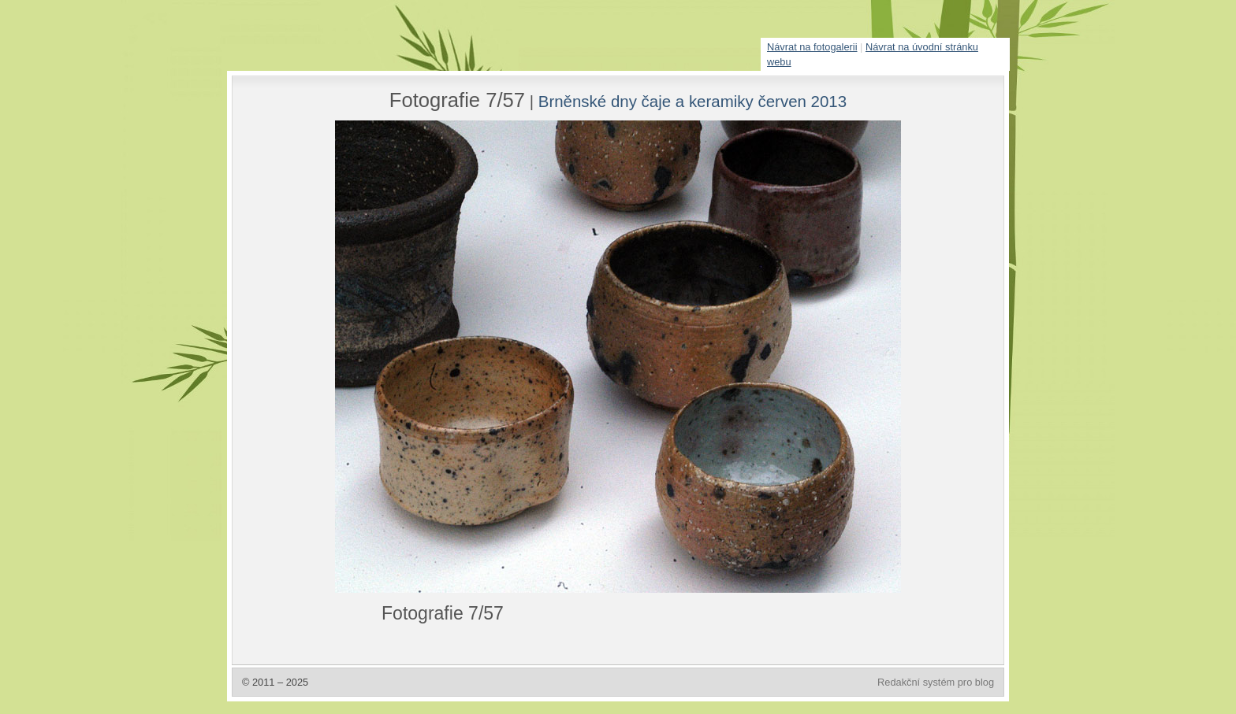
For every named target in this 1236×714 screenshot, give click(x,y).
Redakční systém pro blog (935, 682)
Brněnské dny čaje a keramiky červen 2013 (692, 101)
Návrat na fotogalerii (812, 47)
